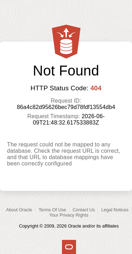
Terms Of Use (52, 209)
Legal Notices (115, 209)
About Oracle (19, 209)
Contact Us (84, 209)
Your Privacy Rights (68, 215)
